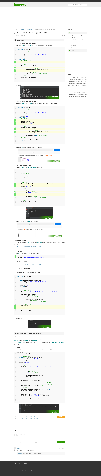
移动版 (15, 463)
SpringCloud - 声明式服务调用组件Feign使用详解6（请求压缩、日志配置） (77, 92)
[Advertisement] (50, 18)
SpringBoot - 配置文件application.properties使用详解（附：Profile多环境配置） (77, 87)
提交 (61, 442)
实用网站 (25, 463)
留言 (86, 1)
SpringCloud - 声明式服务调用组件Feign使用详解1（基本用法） (77, 90)
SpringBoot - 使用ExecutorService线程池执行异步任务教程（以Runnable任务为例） (77, 94)
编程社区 (71, 32)
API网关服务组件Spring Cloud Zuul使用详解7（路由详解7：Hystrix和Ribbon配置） (77, 85)
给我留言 (19, 463)
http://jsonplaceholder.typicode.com (37, 54)
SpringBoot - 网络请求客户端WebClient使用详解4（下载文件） (28, 418)
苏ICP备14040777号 (34, 470)
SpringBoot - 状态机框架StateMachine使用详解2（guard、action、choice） (77, 83)
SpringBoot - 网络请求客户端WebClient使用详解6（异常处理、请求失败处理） (77, 77)
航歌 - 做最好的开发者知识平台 (20, 1)
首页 (82, 1)
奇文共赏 (71, 50)
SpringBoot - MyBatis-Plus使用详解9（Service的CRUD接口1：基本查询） (77, 96)
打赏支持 (30, 463)
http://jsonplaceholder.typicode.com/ (33, 255)
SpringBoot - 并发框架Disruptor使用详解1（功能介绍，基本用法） (77, 81)
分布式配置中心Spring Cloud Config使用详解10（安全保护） (77, 79)
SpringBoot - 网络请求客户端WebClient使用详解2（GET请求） (29, 246)
